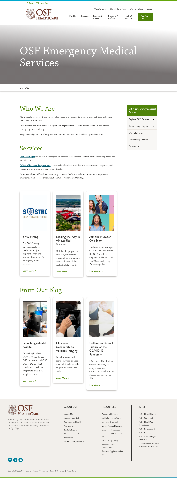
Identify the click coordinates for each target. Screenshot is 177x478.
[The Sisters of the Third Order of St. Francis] (149, 445)
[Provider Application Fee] (112, 453)
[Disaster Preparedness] (142, 139)
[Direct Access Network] (112, 425)
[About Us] (68, 414)
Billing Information (118, 8)
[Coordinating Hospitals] (142, 126)
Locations (85, 16)
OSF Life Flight (27, 156)
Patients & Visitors (97, 17)
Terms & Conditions (57, 471)
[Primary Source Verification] (108, 446)
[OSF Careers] (146, 418)
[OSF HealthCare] (147, 414)
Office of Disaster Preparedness (35, 165)
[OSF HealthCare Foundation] (147, 423)
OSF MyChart (136, 8)
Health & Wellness (129, 17)
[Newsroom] (69, 437)
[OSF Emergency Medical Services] (142, 110)
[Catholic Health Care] (111, 418)
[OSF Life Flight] (142, 133)
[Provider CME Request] (112, 435)
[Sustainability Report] (74, 441)
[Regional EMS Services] (142, 119)
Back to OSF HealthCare (39, 3)
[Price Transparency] (110, 440)
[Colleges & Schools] (110, 421)
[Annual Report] (71, 418)
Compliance (43, 471)
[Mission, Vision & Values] (74, 433)
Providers (73, 16)
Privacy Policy (71, 471)
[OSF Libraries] (145, 432)
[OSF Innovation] (147, 428)
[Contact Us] (142, 146)
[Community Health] (72, 421)
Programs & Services (113, 17)
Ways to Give (100, 8)
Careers (150, 8)
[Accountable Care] (110, 414)
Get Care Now (144, 17)
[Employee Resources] (111, 429)
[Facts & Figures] (70, 429)
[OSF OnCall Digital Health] (148, 438)
